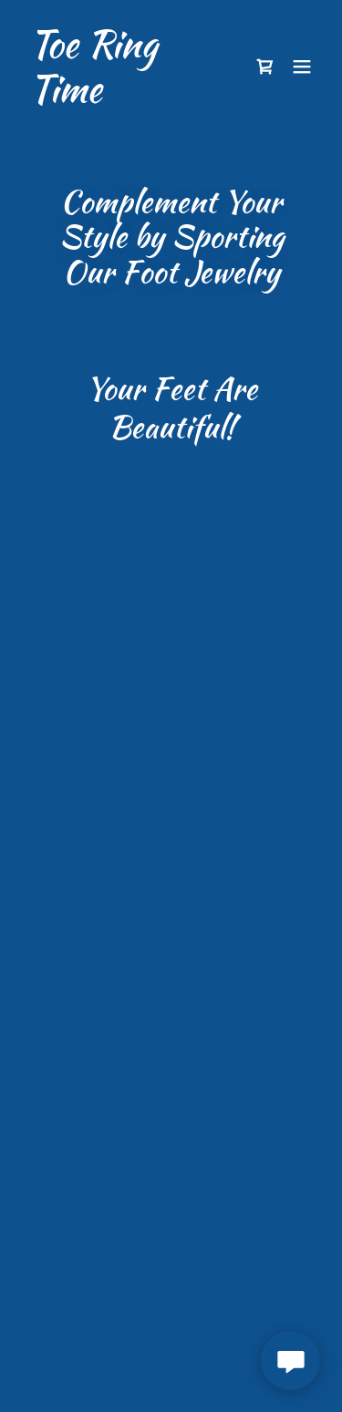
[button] (265, 66)
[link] (126, 96)
